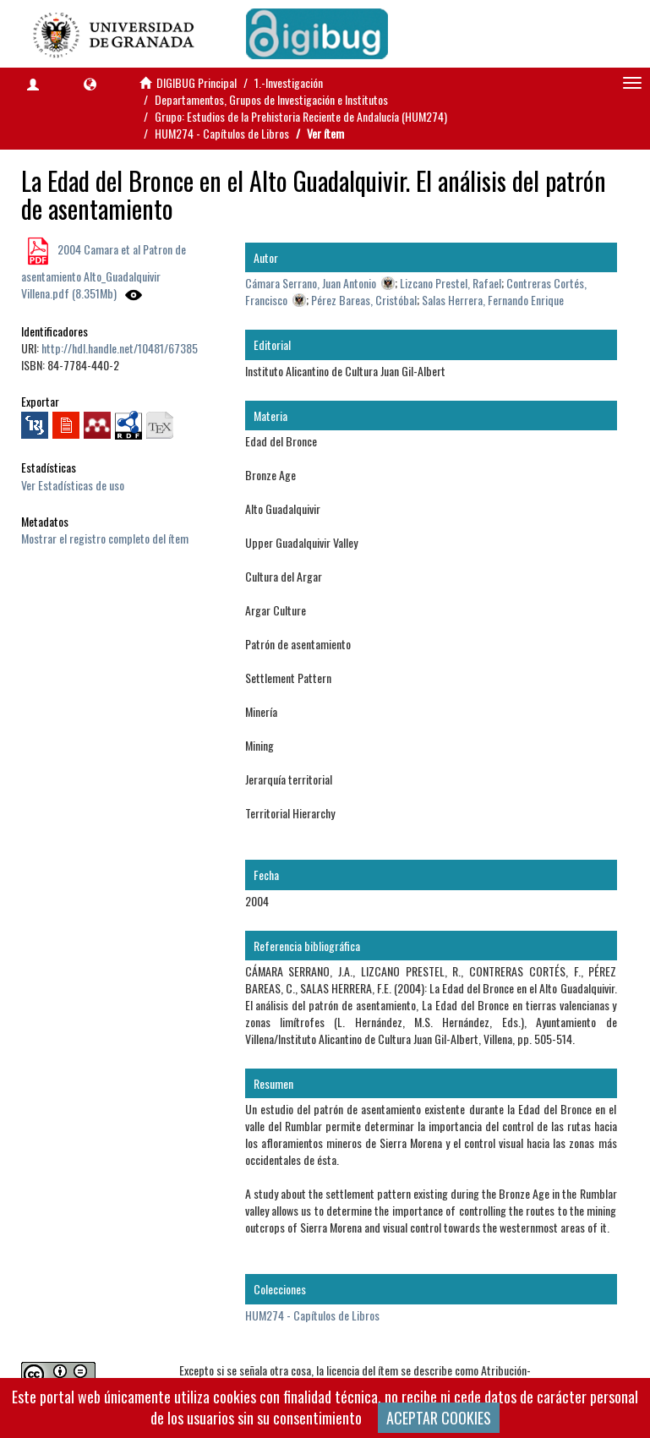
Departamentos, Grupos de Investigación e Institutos (271, 99)
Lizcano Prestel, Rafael (450, 283)
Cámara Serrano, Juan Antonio (310, 283)
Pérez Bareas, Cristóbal (364, 300)
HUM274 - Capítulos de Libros (222, 133)
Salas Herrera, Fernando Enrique (493, 300)
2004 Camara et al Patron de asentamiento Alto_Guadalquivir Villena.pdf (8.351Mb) (103, 271)
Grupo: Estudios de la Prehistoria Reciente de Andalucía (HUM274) (301, 116)
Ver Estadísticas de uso (72, 485)
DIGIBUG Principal (196, 82)
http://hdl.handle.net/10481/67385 (119, 348)
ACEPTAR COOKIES (438, 1418)
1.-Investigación (288, 82)
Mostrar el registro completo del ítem (104, 538)
